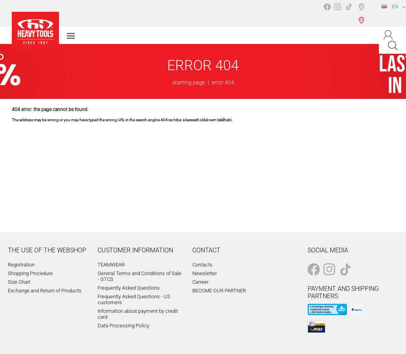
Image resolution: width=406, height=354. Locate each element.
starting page (188, 82)
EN (390, 6)
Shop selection (363, 13)
